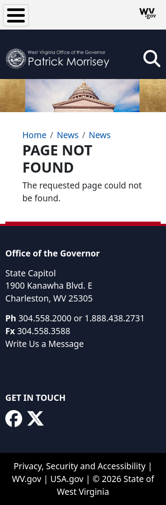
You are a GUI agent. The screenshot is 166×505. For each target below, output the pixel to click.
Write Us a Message (44, 344)
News (67, 135)
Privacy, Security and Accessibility (80, 466)
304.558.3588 (43, 331)
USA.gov (67, 479)
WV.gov (26, 479)
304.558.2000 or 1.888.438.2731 (81, 318)
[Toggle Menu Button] (16, 15)
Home (34, 135)
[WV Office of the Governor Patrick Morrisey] (60, 54)
